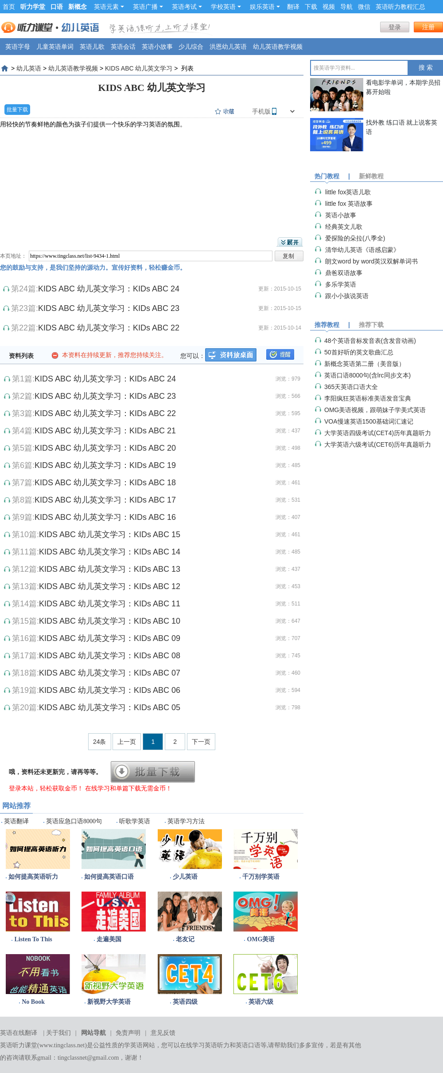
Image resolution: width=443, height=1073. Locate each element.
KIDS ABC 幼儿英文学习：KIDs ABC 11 (109, 603)
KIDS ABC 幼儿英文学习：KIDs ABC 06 (109, 690)
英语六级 (261, 1001)
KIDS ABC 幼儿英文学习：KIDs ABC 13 (109, 569)
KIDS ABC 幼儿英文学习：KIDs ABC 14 (109, 551)
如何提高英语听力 (33, 876)
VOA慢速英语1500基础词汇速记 (368, 421)
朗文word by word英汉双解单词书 (371, 261)
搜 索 (426, 67)
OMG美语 (261, 939)
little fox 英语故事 (349, 203)
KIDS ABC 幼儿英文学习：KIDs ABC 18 (105, 482)
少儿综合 (191, 46)
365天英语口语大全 (351, 386)
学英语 (133, 1045)
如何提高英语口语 (109, 876)
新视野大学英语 (109, 1001)
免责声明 (128, 1033)
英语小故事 (157, 46)
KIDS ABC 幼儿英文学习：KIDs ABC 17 (105, 499)
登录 (395, 27)
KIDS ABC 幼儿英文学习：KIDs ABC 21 (105, 430)
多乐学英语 (340, 284)
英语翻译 (16, 821)
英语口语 (248, 1045)
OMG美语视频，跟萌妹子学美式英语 (375, 409)
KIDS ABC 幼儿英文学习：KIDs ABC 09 (109, 638)
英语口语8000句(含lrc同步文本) (367, 375)
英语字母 (17, 46)
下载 (311, 6)
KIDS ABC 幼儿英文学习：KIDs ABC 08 (109, 655)
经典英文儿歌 (343, 226)
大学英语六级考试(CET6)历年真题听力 (377, 444)
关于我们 (58, 1033)
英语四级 (185, 1001)
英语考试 (187, 6)
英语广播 (148, 6)
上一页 (126, 741)
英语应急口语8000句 (74, 821)
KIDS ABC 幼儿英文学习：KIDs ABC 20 (105, 448)
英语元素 (109, 6)
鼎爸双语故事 (343, 272)
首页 (9, 6)
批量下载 (17, 109)
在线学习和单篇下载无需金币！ (128, 788)
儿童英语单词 (55, 46)
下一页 (201, 741)
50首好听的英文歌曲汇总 (358, 352)
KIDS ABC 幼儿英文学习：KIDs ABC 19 (105, 465)
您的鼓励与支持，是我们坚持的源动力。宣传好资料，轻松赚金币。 (93, 267)
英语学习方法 (186, 821)
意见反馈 (163, 1033)
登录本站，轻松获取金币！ (46, 788)
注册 (428, 27)
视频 (329, 6)
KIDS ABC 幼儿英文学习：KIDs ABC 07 (109, 672)
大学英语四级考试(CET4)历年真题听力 (377, 432)
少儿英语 (185, 876)
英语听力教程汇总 (400, 6)
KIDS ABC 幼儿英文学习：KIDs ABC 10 (109, 621)
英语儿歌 (92, 46)
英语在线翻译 (18, 1033)
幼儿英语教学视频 (278, 46)
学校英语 (226, 6)
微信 (364, 6)
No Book (33, 1001)
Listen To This (33, 939)
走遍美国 (109, 939)
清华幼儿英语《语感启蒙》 (362, 249)
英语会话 (123, 46)
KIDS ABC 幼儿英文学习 (138, 68)
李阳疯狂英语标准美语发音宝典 (367, 398)
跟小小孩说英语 (347, 295)
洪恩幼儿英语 (228, 46)
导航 (346, 6)
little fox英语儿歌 (348, 192)
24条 (99, 741)
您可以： (192, 355)
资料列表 (21, 355)
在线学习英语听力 (204, 1045)
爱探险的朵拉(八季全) (355, 238)
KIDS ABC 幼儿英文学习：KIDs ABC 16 (105, 517)
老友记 (185, 939)
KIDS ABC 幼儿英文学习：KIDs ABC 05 (109, 707)
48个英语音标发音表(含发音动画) (370, 340)
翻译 (293, 6)
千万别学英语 (261, 876)
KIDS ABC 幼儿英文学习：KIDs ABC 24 (108, 288)
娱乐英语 (265, 6)
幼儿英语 (28, 68)
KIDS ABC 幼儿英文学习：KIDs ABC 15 (109, 534)
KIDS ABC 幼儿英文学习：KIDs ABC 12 (109, 586)
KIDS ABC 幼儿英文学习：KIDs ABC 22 (108, 327)
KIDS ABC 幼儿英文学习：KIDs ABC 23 (108, 308)
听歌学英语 (134, 821)
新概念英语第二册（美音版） (364, 363)
